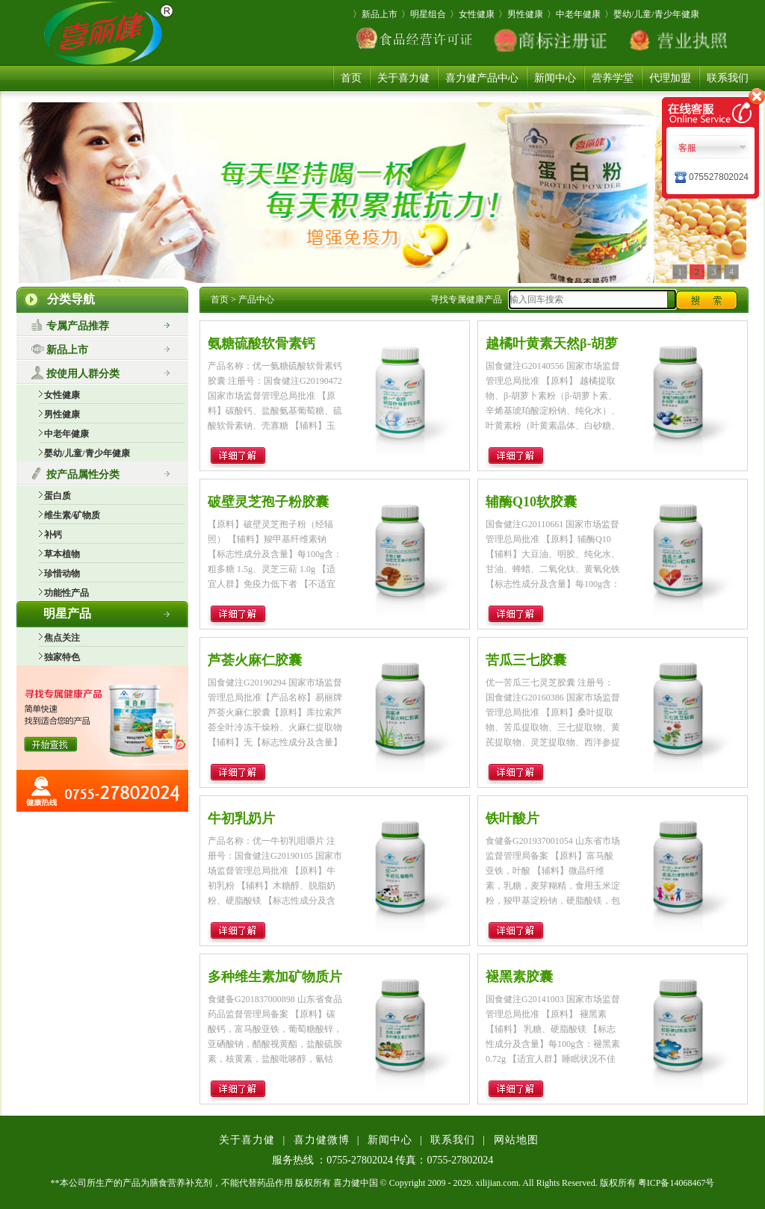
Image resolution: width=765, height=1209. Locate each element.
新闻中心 (555, 78)
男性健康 (62, 414)
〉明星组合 (423, 14)
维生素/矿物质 (72, 515)
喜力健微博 (322, 1140)
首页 (351, 78)
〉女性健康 (472, 14)
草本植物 (62, 554)
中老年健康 (66, 434)
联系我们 (728, 78)
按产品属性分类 (83, 474)
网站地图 (516, 1140)
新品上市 (67, 349)
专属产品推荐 (77, 326)
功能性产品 (66, 593)
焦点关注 (62, 638)
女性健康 (62, 395)
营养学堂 (613, 78)
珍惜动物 (62, 573)
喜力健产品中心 (481, 78)
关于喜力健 (403, 78)
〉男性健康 (520, 14)
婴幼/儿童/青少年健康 (87, 453)
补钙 (53, 534)
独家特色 (62, 657)
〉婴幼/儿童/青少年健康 (651, 14)
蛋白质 (57, 496)
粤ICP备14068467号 (676, 1183)
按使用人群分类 (83, 373)
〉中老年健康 (574, 14)
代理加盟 (670, 78)
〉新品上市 (375, 14)
